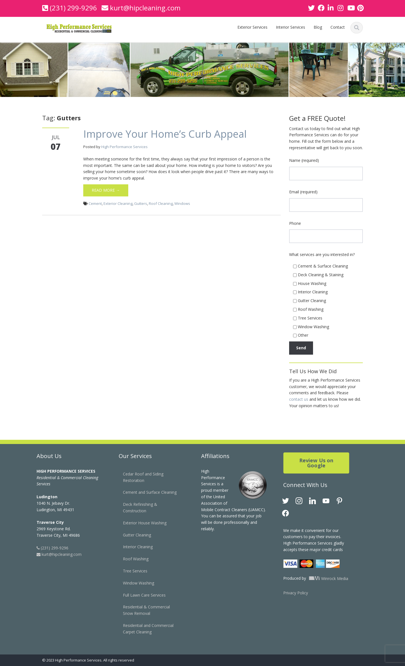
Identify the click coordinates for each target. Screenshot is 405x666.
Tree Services (131, 571)
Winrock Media (324, 578)
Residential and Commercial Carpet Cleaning (144, 629)
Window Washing (134, 583)
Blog (318, 27)
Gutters (140, 203)
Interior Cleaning (134, 546)
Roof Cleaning (161, 203)
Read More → (106, 190)
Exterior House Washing (141, 522)
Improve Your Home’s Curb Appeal (165, 134)
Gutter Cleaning (133, 535)
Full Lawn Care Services (140, 595)
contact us (298, 399)
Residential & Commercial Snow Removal (142, 610)
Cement (95, 203)
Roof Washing (132, 558)
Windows (182, 203)
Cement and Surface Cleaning (146, 492)
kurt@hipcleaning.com (145, 7)
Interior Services (290, 27)
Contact (337, 27)
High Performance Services (124, 146)
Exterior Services (252, 27)
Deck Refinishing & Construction (136, 507)
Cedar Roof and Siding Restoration (139, 477)
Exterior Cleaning (118, 203)
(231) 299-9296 (73, 7)
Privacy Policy (292, 592)
